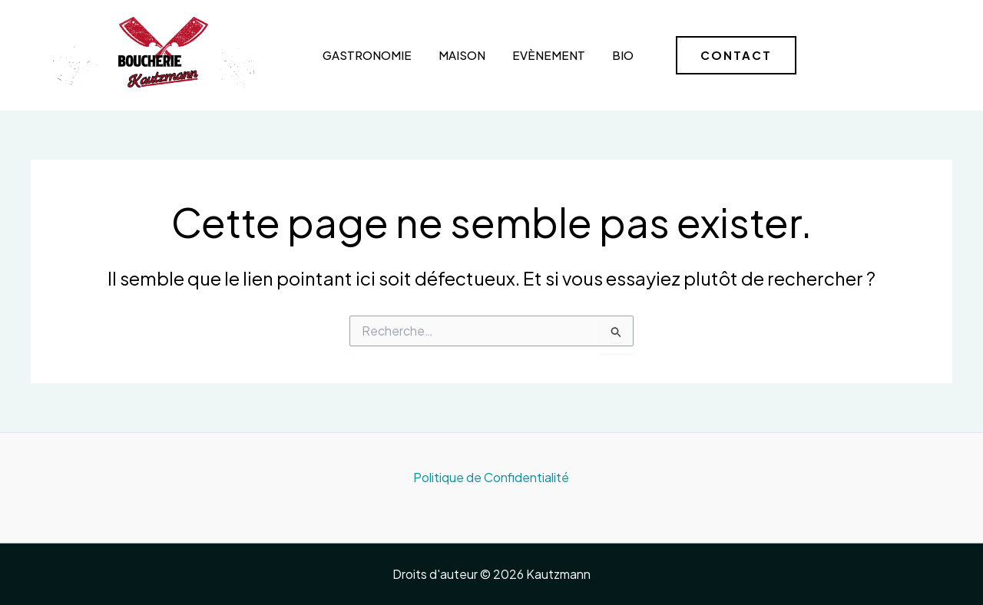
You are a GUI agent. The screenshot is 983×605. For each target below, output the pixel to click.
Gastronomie (367, 55)
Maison (462, 55)
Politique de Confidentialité (491, 477)
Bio (623, 55)
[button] (736, 55)
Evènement (548, 55)
